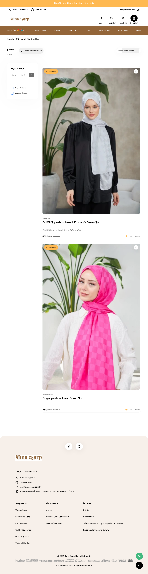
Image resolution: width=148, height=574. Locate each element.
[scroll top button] (139, 565)
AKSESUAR (123, 30)
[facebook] (68, 446)
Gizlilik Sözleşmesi (23, 530)
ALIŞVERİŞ (21, 503)
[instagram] (79, 446)
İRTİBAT (87, 503)
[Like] (136, 71)
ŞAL (17, 39)
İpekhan (36, 39)
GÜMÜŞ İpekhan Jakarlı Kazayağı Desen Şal (70, 222)
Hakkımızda (88, 517)
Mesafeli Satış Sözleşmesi (57, 517)
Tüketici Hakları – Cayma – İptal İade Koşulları (103, 523)
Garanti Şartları (22, 536)
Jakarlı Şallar (26, 39)
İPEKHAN (46, 218)
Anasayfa (10, 39)
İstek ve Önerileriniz (54, 523)
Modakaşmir (47, 394)
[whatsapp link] (139, 556)
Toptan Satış (21, 510)
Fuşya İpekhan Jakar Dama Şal (62, 398)
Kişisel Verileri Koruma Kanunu (96, 530)
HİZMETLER (52, 503)
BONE (138, 30)
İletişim (86, 510)
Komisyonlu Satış (22, 517)
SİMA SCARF (104, 30)
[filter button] (31, 75)
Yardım (49, 510)
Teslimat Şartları (22, 543)
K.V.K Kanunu (21, 523)
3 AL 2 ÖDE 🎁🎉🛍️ (15, 30)
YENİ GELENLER (39, 30)
